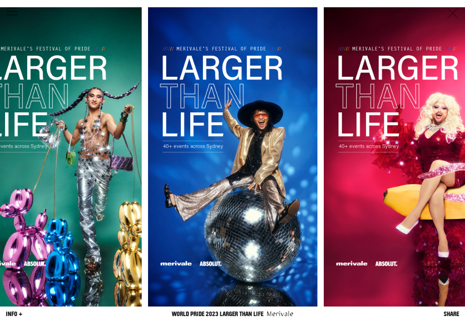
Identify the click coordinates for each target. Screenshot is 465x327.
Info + (14, 314)
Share (451, 314)
